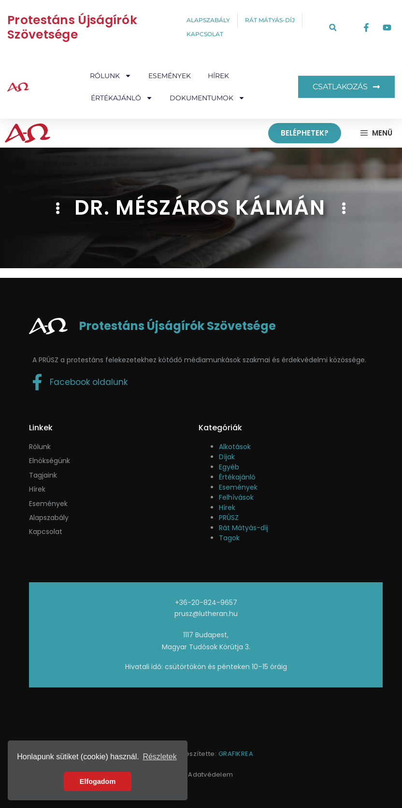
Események (169, 75)
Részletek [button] (159, 757)
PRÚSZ (229, 517)
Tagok (229, 538)
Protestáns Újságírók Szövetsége (72, 27)
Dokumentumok (207, 98)
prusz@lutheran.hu (206, 613)
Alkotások (235, 447)
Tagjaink (43, 475)
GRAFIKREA (236, 753)
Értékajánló (122, 98)
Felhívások (236, 497)
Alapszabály (49, 517)
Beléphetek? (305, 133)
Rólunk (110, 76)
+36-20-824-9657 (206, 602)
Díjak (227, 457)
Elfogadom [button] (97, 781)
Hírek (218, 75)
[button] (332, 27)
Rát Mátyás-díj (243, 528)
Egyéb (229, 467)
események (48, 503)
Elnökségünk (49, 461)
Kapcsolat (45, 531)
